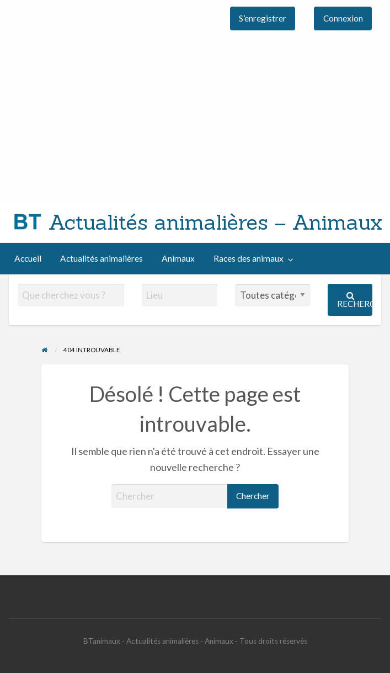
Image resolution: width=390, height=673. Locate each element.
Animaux (178, 258)
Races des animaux (248, 258)
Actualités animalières (101, 258)
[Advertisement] (195, 120)
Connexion (343, 18)
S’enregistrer (262, 18)
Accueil (27, 258)
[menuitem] (263, 18)
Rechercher (354, 300)
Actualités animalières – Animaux (215, 222)
